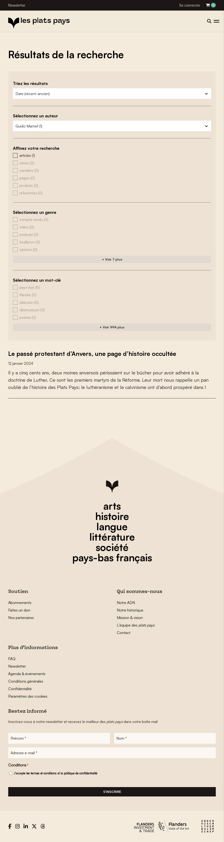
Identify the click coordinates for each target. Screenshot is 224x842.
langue (112, 526)
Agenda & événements (27, 673)
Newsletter (16, 5)
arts (112, 506)
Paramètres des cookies (27, 696)
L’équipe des (136, 625)
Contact (123, 632)
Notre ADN (126, 602)
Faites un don (19, 610)
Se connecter (189, 5)
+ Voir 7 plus (112, 259)
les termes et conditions (41, 773)
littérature (112, 537)
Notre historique (130, 610)
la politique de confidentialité (79, 773)
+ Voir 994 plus (112, 327)
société (112, 547)
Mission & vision (130, 617)
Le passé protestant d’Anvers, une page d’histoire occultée (92, 353)
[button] (112, 155)
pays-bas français (112, 557)
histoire (112, 516)
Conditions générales (25, 681)
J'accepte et (55, 773)
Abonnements (19, 602)
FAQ (11, 658)
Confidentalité (20, 688)
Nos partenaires (21, 617)
